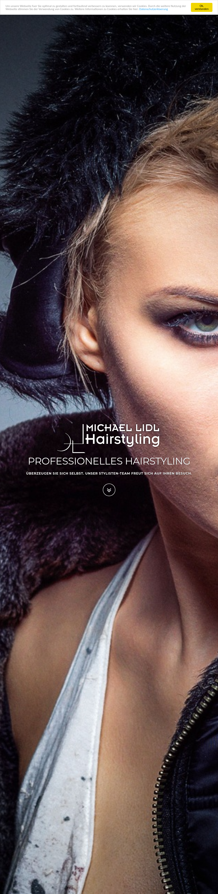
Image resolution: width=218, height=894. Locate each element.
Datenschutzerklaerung (153, 9)
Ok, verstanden (202, 7)
